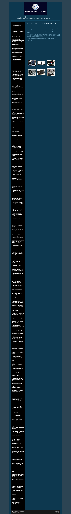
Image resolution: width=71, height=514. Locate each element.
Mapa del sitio (22, 511)
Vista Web (57, 512)
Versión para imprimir (16, 511)
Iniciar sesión (57, 511)
